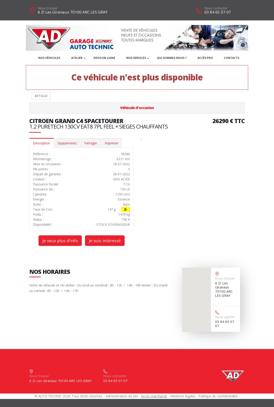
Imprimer (111, 143)
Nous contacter (215, 8)
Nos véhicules (49, 58)
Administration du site (122, 396)
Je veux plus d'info (60, 240)
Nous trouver (48, 8)
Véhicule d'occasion (137, 107)
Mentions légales (182, 396)
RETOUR (41, 96)
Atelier (76, 58)
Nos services (136, 58)
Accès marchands (154, 396)
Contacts (231, 58)
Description (41, 143)
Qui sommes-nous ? (171, 58)
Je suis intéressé (105, 240)
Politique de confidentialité (218, 396)
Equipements (67, 143)
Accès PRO (205, 58)
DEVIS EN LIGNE (104, 58)
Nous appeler (225, 317)
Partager (90, 143)
